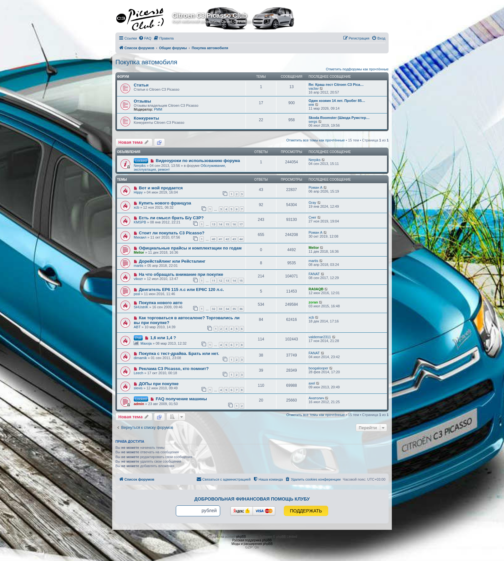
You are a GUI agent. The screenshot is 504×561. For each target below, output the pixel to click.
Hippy (138, 192)
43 (234, 239)
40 (213, 239)
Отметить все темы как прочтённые (315, 140)
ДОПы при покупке (159, 383)
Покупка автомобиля (146, 62)
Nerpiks (140, 165)
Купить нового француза (165, 203)
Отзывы (142, 101)
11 (213, 280)
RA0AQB (316, 289)
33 (220, 309)
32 (213, 309)
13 (213, 224)
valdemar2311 (320, 337)
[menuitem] (145, 38)
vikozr (138, 279)
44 (241, 239)
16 (234, 224)
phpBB (241, 536)
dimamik (140, 358)
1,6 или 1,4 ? (163, 337)
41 (220, 239)
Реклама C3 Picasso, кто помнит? (174, 368)
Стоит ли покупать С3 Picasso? (171, 233)
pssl (137, 294)
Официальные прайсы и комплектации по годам (190, 248)
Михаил (140, 237)
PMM (158, 109)
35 (234, 309)
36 (241, 309)
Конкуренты (146, 118)
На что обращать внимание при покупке (181, 274)
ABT (137, 327)
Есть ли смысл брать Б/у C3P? (171, 217)
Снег (312, 217)
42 (227, 239)
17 (241, 224)
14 (220, 224)
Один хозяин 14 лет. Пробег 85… (337, 101)
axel (312, 383)
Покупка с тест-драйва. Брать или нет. (179, 353)
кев (311, 104)
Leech (138, 373)
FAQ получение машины (181, 398)
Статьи (141, 85)
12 (220, 280)
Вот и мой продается (161, 187)
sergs (313, 121)
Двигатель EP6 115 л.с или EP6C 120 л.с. (181, 289)
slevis (138, 388)
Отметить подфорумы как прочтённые (357, 69)
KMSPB (140, 222)
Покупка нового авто (161, 302)
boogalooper (318, 368)
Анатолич (316, 398)
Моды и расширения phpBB (252, 544)
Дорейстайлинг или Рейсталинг (172, 261)
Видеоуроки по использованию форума (198, 160)
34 (227, 309)
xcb (136, 207)
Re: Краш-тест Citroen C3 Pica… (336, 84)
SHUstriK (141, 307)
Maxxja (146, 343)
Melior (139, 252)
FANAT (314, 274)
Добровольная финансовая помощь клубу (252, 499)
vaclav (314, 88)
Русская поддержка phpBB (252, 540)
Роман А (315, 187)
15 (227, 224)
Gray (312, 202)
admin (139, 404)
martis (138, 265)
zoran (313, 302)
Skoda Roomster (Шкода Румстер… (339, 118)
